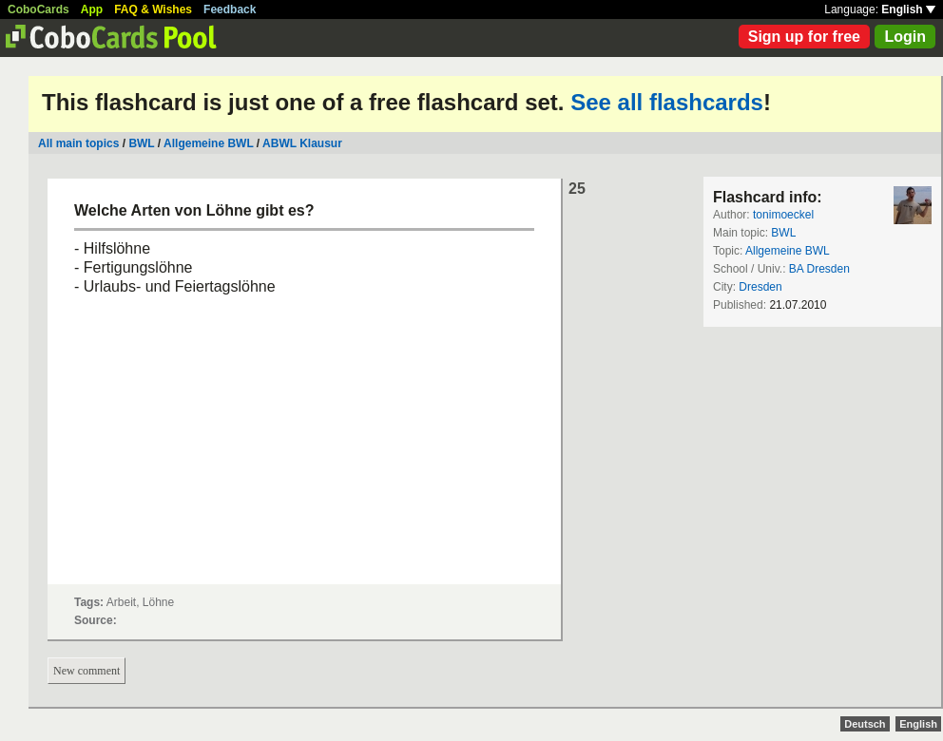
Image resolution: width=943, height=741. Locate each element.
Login (905, 36)
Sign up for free (804, 36)
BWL (141, 143)
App (92, 9)
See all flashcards (666, 102)
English (908, 9)
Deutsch (864, 724)
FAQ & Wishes (153, 9)
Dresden (760, 287)
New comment (86, 670)
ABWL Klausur (302, 143)
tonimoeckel (783, 214)
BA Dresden (819, 269)
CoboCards (38, 9)
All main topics (78, 143)
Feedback (229, 9)
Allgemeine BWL (208, 143)
